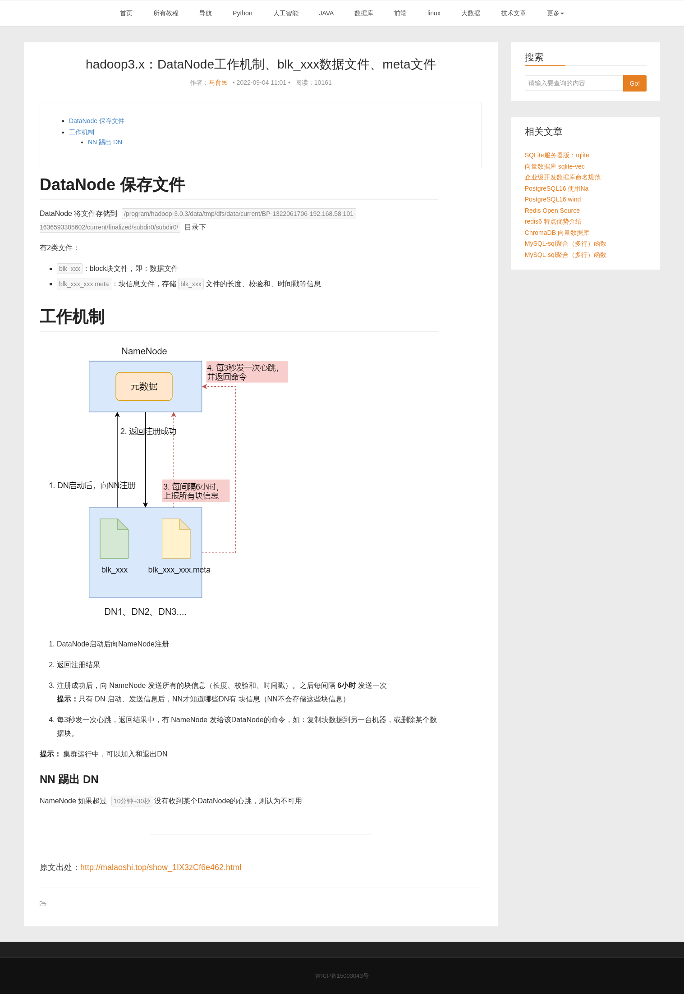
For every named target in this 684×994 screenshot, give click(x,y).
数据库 (363, 13)
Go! (634, 83)
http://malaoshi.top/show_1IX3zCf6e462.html (160, 867)
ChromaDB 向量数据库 (557, 232)
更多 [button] (555, 13)
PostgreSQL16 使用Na (557, 188)
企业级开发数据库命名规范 (563, 177)
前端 (400, 13)
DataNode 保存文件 (96, 120)
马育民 (218, 82)
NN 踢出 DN (105, 142)
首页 (126, 13)
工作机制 (81, 132)
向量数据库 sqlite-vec (555, 166)
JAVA (326, 13)
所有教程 (166, 13)
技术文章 (513, 13)
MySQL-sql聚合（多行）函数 (565, 243)
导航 (205, 13)
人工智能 (285, 13)
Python (242, 13)
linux (434, 13)
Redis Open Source (552, 210)
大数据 (470, 13)
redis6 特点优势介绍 (553, 221)
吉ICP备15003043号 (342, 975)
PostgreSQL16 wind (553, 199)
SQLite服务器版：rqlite (557, 155)
